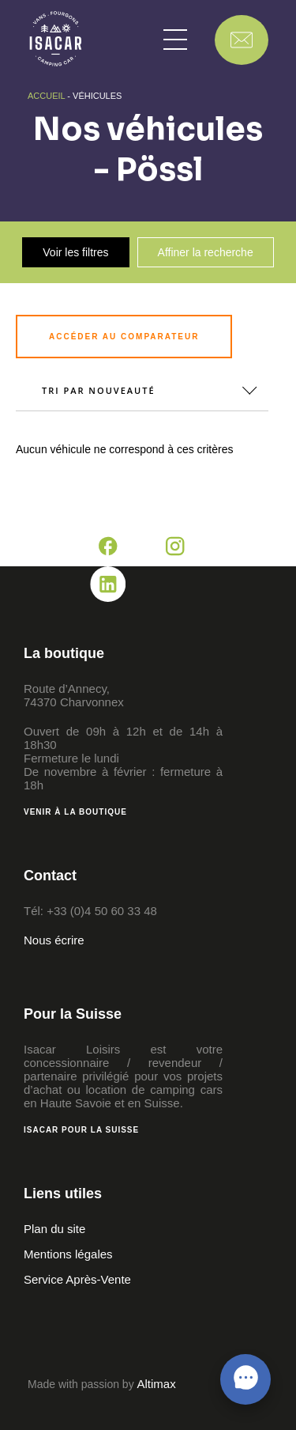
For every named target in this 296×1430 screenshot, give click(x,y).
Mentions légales (68, 1254)
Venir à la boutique (75, 812)
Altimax (156, 1383)
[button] (175, 39)
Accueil (46, 95)
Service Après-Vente (77, 1279)
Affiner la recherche (205, 252)
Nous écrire (54, 940)
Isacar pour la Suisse (81, 1129)
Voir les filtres (75, 252)
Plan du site (54, 1228)
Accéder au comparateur (124, 336)
